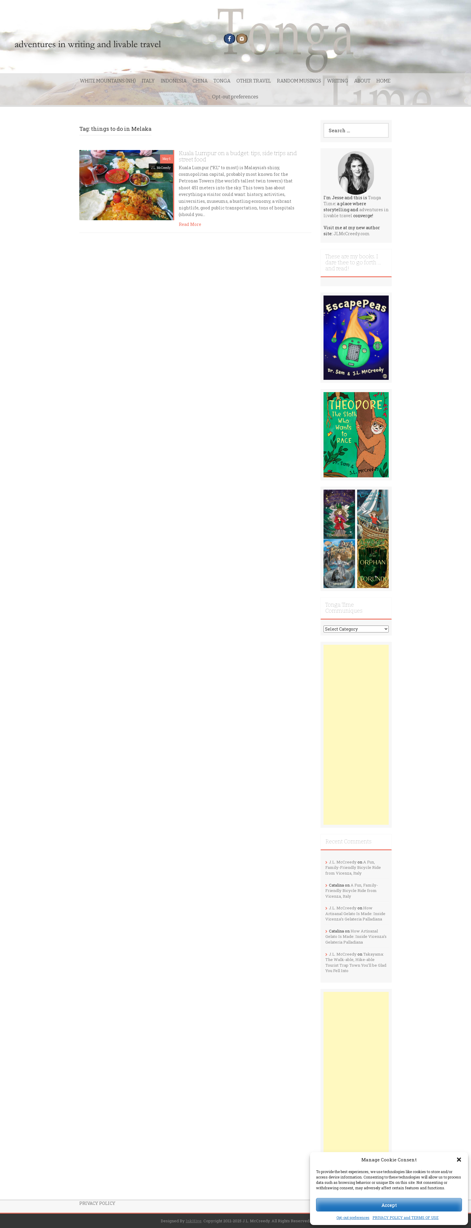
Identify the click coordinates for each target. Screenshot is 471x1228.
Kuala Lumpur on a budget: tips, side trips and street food (238, 156)
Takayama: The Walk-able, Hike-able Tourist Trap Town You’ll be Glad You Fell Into (355, 962)
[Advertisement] (356, 735)
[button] (459, 1160)
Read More (190, 224)
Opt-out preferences (352, 1217)
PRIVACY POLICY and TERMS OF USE (405, 1217)
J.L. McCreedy (161, 168)
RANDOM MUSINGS (299, 81)
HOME (383, 81)
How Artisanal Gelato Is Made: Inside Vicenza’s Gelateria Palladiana (355, 913)
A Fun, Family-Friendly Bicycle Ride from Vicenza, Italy (353, 867)
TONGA (222, 81)
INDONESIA (174, 81)
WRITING (337, 81)
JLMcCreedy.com (351, 233)
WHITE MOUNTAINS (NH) (108, 81)
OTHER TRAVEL (253, 81)
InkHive (194, 1220)
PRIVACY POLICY (97, 1203)
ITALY (148, 81)
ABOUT (362, 81)
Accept (389, 1205)
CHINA (200, 81)
